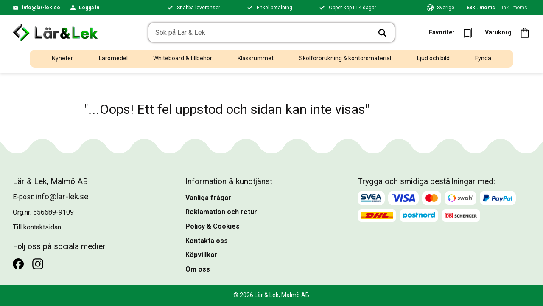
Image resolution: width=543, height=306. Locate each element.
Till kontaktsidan (37, 227)
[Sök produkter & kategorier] (259, 32)
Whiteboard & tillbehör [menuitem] (182, 58)
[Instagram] (38, 264)
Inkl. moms (514, 8)
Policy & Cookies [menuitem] (212, 226)
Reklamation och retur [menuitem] (221, 212)
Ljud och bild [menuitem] (433, 58)
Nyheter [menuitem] (62, 58)
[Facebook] (18, 264)
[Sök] (382, 32)
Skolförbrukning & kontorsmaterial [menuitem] (345, 58)
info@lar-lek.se (41, 8)
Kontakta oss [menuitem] (206, 241)
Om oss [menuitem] (197, 269)
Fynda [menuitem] (483, 58)
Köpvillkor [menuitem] (201, 255)
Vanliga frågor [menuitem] (208, 198)
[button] (453, 32)
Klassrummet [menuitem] (256, 58)
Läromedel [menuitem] (113, 58)
